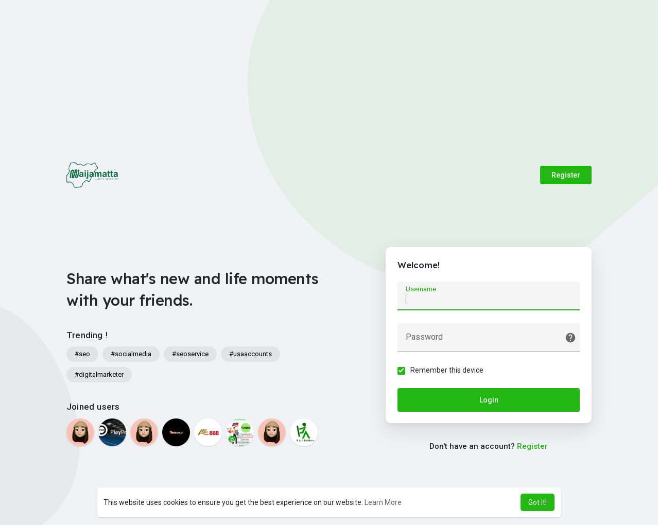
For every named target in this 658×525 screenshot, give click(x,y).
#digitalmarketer (99, 374)
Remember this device (447, 371)
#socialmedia (131, 354)
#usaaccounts (250, 354)
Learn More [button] (383, 502)
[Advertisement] (329, 77)
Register (565, 175)
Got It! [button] (537, 502)
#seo (82, 354)
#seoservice (190, 354)
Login (488, 401)
